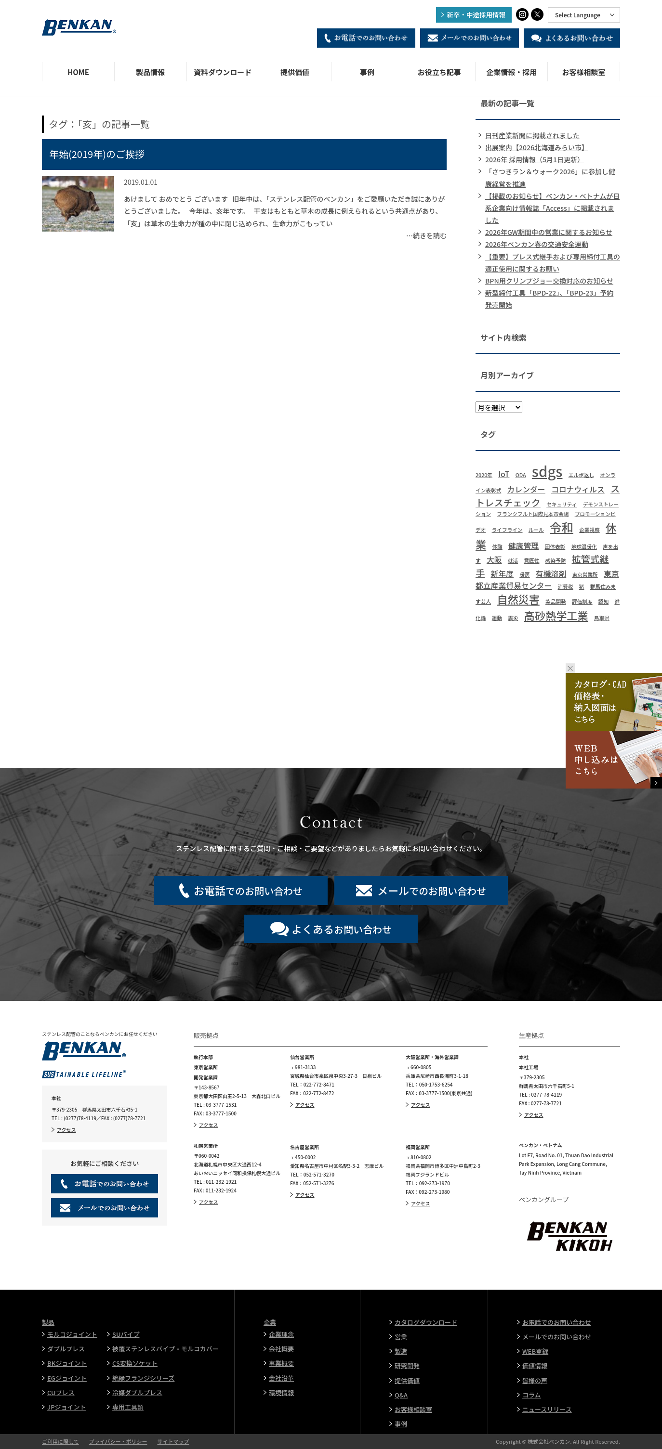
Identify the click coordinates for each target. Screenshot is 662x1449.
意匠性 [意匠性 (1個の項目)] (531, 560)
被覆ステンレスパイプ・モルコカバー (165, 1348)
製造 (401, 1351)
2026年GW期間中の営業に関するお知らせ (548, 232)
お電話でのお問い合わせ (556, 1322)
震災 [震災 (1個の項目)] (513, 617)
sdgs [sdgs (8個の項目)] (547, 471)
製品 (48, 1322)
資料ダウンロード (223, 72)
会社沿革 (281, 1378)
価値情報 (534, 1365)
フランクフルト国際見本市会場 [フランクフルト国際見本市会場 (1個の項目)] (533, 514)
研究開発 (407, 1365)
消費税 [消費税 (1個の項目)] (565, 586)
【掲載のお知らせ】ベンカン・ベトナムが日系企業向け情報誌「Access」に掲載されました (552, 208)
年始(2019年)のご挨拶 (97, 154)
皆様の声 (534, 1380)
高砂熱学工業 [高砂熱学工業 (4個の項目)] (556, 615)
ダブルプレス (66, 1348)
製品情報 (150, 72)
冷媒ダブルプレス (137, 1392)
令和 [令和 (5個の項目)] (561, 526)
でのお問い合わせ (248, 890)
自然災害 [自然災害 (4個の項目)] (518, 599)
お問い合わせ (341, 928)
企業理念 (281, 1334)
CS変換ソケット (135, 1363)
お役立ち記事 (439, 72)
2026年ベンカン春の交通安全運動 (536, 244)
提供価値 (294, 72)
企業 (270, 1322)
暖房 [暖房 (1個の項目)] (524, 574)
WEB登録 (535, 1351)
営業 (401, 1336)
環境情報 (281, 1392)
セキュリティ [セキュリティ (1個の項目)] (561, 504)
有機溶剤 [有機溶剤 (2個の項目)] (551, 573)
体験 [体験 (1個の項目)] (497, 546)
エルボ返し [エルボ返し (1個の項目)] (581, 475)
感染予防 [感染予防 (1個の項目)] (555, 560)
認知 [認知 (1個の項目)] (603, 601)
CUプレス (61, 1392)
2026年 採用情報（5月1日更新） (534, 159)
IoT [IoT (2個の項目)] (503, 473)
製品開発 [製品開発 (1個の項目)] (555, 601)
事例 (367, 72)
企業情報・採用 (511, 72)
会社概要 (281, 1348)
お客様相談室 (584, 72)
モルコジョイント (72, 1334)
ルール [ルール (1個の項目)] (536, 529)
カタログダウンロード (426, 1322)
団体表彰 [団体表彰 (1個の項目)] (555, 546)
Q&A (401, 1394)
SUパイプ (125, 1334)
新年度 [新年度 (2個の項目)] (502, 573)
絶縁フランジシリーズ (143, 1378)
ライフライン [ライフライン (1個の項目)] (507, 529)
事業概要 (281, 1363)
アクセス (66, 1129)
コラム (531, 1394)
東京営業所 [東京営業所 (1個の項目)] (584, 574)
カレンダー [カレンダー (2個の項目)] (526, 489)
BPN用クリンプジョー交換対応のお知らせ (549, 280)
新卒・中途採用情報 (476, 14)
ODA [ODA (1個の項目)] (521, 475)
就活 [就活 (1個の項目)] (513, 560)
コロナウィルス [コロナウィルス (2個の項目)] (578, 489)
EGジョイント (67, 1378)
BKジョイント (67, 1363)
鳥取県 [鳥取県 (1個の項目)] (601, 617)
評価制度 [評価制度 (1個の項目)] (582, 601)
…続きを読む (426, 235)
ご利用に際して (60, 1441)
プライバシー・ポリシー (118, 1441)
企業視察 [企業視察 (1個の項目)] (589, 529)
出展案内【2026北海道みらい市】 (536, 147)
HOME (78, 72)
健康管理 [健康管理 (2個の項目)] (523, 545)
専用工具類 (128, 1406)
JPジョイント (66, 1406)
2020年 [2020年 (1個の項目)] (484, 475)
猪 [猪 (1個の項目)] (581, 586)
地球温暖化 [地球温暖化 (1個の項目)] (583, 546)
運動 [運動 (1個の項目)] (497, 617)
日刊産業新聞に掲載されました (532, 135)
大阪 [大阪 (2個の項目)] (494, 559)
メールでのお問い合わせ (556, 1336)
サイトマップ (173, 1441)
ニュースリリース (547, 1409)
